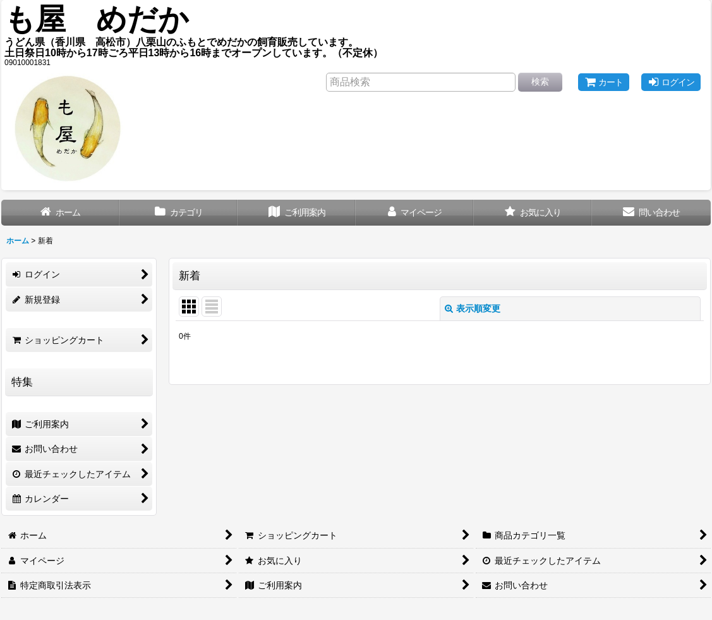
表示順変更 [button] (472, 308)
